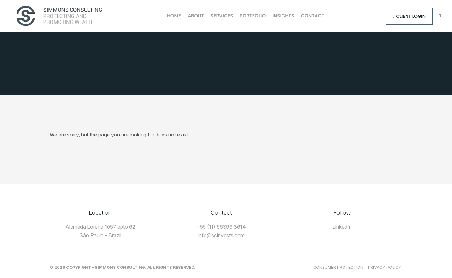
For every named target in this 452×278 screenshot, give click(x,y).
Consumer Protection (338, 267)
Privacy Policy (384, 267)
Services (222, 15)
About (196, 15)
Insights (283, 15)
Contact (312, 15)
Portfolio (253, 15)
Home (174, 15)
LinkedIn (342, 227)
